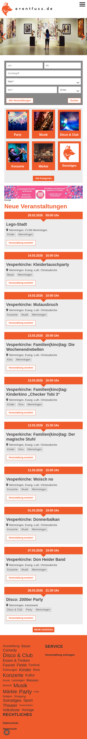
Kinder (11, 234)
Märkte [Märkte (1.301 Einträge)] (10, 691)
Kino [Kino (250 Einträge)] (36, 670)
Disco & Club (14, 609)
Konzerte (12, 314)
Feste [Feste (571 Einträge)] (22, 665)
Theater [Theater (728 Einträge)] (10, 705)
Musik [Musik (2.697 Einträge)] (20, 685)
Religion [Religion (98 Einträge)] (7, 696)
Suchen (74, 100)
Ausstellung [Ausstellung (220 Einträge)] (11, 646)
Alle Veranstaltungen (20, 100)
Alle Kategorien (43, 178)
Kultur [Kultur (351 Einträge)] (30, 675)
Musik (24, 314)
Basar (10, 274)
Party (29, 609)
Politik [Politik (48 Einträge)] (36, 692)
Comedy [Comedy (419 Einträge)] (10, 650)
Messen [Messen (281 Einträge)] (33, 680)
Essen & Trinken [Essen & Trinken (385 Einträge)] (16, 660)
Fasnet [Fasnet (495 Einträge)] (9, 665)
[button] (6, 732)
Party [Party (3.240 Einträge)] (25, 692)
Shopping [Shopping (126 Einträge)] (20, 696)
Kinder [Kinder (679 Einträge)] (25, 670)
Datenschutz (10, 722)
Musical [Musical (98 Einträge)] (7, 685)
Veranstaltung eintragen (60, 654)
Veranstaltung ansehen (21, 242)
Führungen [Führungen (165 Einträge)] (10, 669)
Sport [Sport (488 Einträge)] (28, 700)
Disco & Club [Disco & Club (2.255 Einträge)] (18, 655)
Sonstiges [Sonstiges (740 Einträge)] (12, 700)
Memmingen (25, 234)
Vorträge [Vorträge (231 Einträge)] (27, 710)
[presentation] (4, 36)
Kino (9, 359)
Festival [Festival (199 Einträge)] (34, 665)
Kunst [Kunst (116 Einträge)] (6, 680)
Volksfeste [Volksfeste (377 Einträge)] (11, 710)
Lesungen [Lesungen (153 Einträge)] (18, 680)
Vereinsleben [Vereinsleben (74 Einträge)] (26, 705)
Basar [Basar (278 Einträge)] (25, 646)
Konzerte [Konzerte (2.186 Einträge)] (13, 675)
